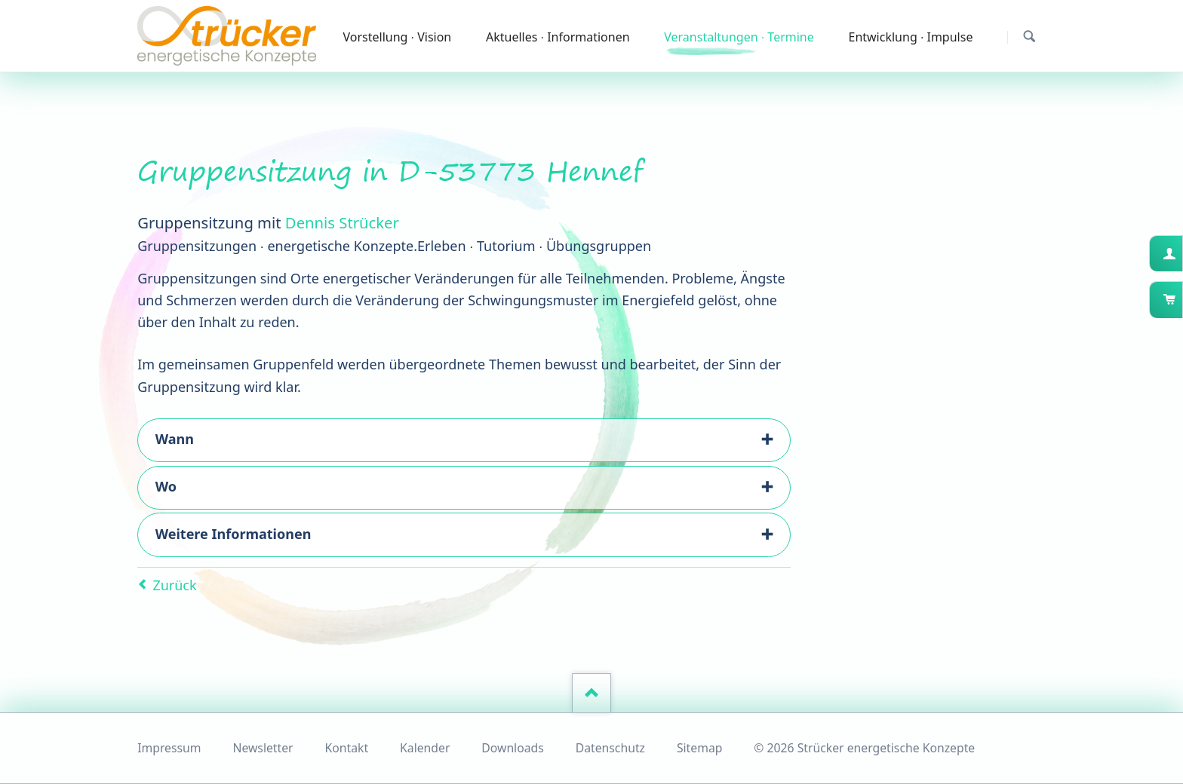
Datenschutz (610, 748)
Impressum (169, 748)
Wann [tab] (174, 439)
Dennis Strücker (342, 222)
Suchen (1029, 37)
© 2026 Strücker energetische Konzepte (864, 748)
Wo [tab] (166, 486)
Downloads (512, 748)
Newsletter (262, 748)
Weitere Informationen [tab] (233, 534)
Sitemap (700, 748)
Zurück (174, 585)
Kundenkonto (1181, 253)
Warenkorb (1181, 299)
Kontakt (347, 748)
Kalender (425, 748)
